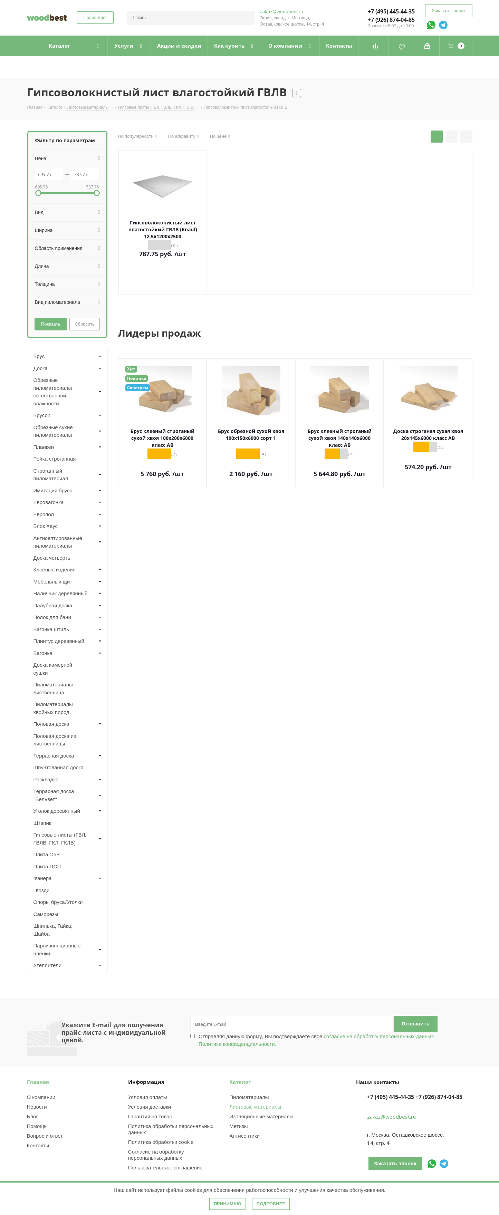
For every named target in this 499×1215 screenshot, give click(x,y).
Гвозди (41, 890)
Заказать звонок (449, 10)
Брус (39, 356)
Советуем (137, 387)
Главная (38, 1081)
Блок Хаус (45, 525)
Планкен (43, 446)
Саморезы (45, 913)
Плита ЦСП (47, 866)
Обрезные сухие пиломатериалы (53, 431)
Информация (146, 1081)
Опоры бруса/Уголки (58, 901)
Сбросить (85, 324)
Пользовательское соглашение (165, 1167)
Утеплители (47, 965)
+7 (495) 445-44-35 (391, 11)
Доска (40, 368)
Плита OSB (46, 854)
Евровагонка (48, 502)
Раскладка (46, 779)
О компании (41, 1096)
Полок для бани (52, 617)
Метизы (238, 1125)
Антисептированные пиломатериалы (57, 541)
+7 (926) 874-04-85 (391, 19)
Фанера (42, 878)
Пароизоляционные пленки (57, 949)
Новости (37, 1106)
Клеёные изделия (54, 569)
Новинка (136, 378)
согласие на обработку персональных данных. (378, 1036)
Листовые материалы (255, 1106)
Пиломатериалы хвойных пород (53, 708)
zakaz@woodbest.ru (281, 11)
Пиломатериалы (249, 1096)
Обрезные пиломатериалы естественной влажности (52, 391)
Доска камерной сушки (53, 668)
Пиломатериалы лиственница (53, 688)
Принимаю (227, 1203)
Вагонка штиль (51, 629)
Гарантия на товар (150, 1116)
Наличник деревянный (60, 593)
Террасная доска (53, 755)
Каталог (240, 1081)
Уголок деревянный (56, 810)
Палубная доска (53, 605)
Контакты (38, 1145)
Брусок (41, 415)
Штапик (42, 822)
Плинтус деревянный (59, 640)
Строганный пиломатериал (50, 474)
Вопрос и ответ (45, 1135)
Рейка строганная (54, 458)
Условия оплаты (147, 1096)
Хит (131, 369)
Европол (43, 514)
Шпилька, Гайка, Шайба (53, 929)
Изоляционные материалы (261, 1116)
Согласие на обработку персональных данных (156, 1154)
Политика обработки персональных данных (170, 1129)
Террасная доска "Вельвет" (53, 795)
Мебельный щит (53, 581)
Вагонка (42, 652)
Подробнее (271, 1203)
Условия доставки (149, 1106)
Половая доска (51, 723)
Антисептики (244, 1135)
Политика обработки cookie (161, 1141)
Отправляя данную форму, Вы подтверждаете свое (317, 1040)
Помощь (37, 1125)
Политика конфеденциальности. (237, 1043)
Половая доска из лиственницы (54, 739)
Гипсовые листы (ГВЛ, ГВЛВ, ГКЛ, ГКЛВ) (60, 838)
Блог (32, 1116)
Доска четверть (51, 557)
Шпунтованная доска (58, 767)
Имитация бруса (53, 490)
